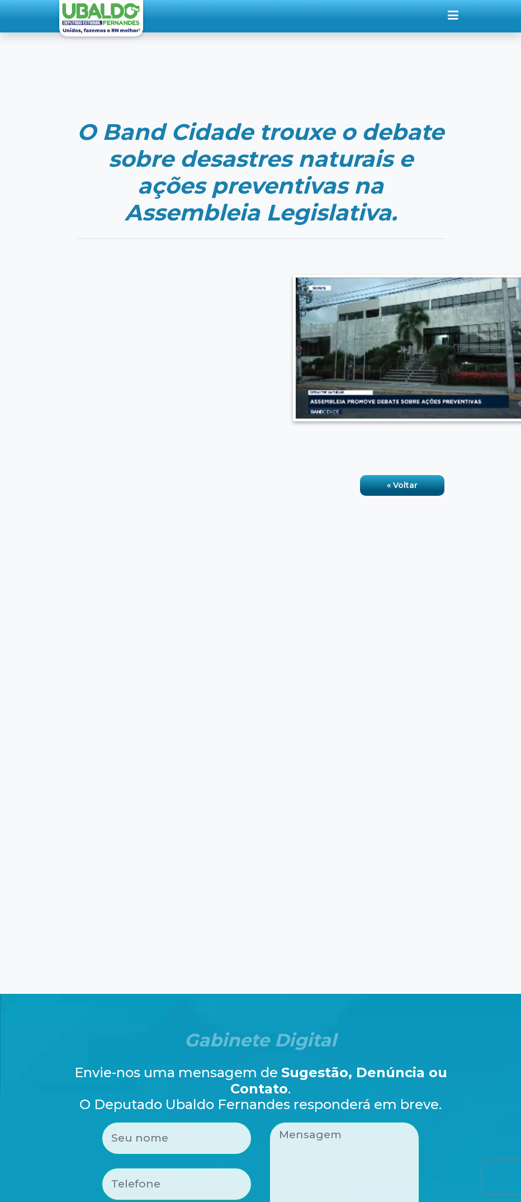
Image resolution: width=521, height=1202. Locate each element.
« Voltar (402, 485)
